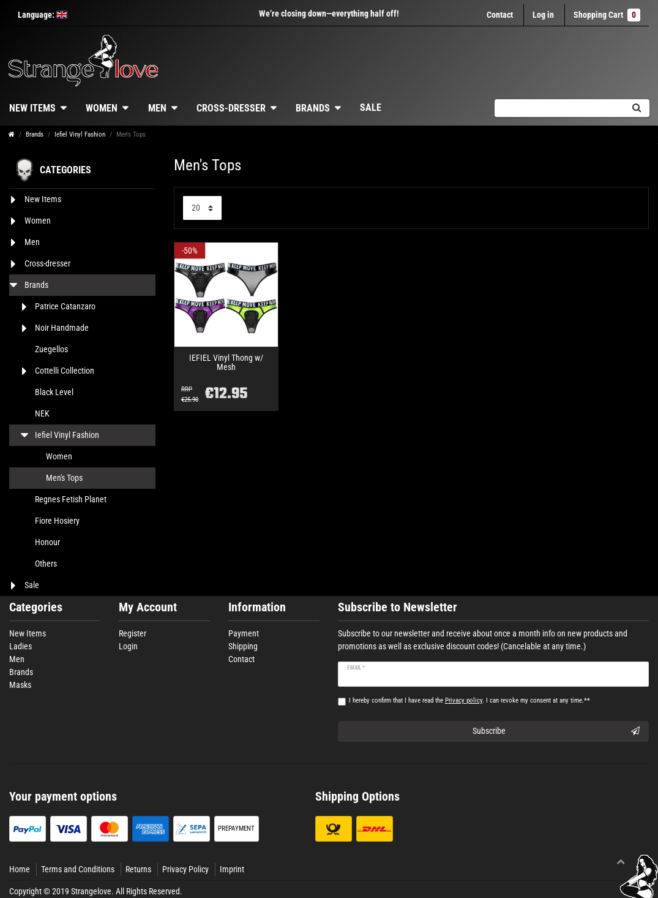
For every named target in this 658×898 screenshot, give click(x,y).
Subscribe (556, 731)
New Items (27, 633)
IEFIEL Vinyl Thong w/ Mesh (226, 362)
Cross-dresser (231, 108)
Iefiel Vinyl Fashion (79, 134)
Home (19, 869)
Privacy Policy (185, 869)
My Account (148, 607)
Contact (500, 15)
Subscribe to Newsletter (397, 607)
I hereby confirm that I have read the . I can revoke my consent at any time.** (469, 700)
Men (157, 108)
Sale (370, 107)
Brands (313, 108)
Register (132, 633)
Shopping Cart (607, 15)
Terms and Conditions (77, 869)
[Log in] (543, 15)
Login (128, 646)
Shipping (243, 646)
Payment (243, 633)
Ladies (20, 646)
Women (102, 108)
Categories (35, 607)
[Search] (636, 108)
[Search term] (559, 108)
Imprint (232, 869)
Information (257, 607)
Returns (138, 869)
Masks (20, 685)
